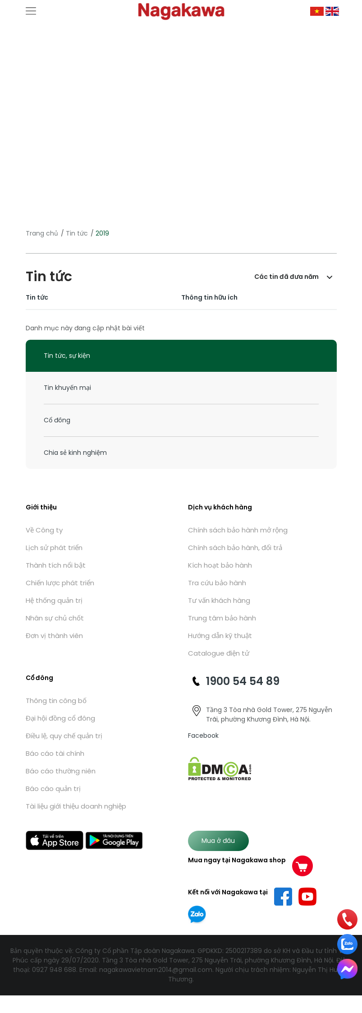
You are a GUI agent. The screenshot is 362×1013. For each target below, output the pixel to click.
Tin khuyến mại (67, 387)
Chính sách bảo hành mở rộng (238, 530)
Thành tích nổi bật (56, 565)
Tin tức (77, 233)
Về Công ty (44, 530)
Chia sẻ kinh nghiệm (75, 452)
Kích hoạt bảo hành (220, 565)
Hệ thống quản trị (54, 600)
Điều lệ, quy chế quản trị (64, 735)
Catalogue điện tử (218, 653)
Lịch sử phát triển (54, 547)
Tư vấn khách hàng (219, 600)
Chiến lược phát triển (60, 582)
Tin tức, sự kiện (67, 355)
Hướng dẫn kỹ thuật (220, 635)
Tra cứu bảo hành (217, 582)
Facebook (203, 735)
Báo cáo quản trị (53, 788)
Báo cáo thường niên (61, 771)
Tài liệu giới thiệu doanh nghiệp (76, 806)
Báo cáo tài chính (55, 753)
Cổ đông (57, 420)
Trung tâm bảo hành (222, 618)
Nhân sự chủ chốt (55, 618)
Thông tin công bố (56, 700)
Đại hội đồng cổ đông (60, 718)
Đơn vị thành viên (54, 635)
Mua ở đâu (218, 840)
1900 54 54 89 (243, 681)
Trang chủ (42, 233)
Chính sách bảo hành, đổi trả (235, 547)
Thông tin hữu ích (209, 297)
